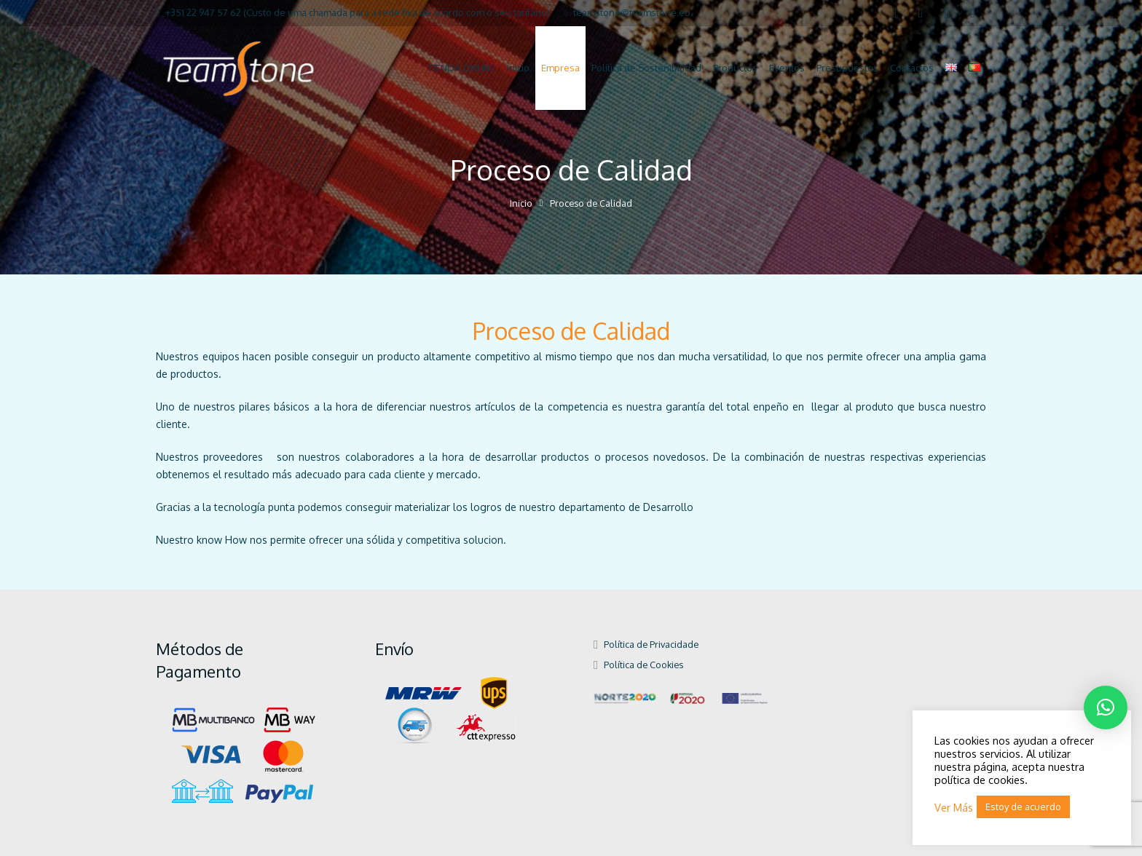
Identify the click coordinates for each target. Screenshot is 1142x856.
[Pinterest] (973, 13)
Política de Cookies (643, 664)
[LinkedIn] (920, 13)
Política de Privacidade (651, 644)
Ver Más (953, 807)
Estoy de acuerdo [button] (1023, 806)
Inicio (521, 203)
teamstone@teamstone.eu (631, 12)
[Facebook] (894, 13)
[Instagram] (947, 13)
